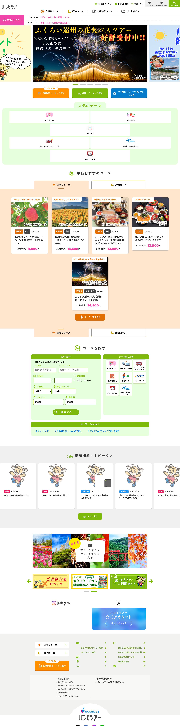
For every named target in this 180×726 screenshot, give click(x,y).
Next (151, 554)
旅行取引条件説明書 (66, 655)
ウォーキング (42, 404)
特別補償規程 (63, 665)
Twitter (78, 700)
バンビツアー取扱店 (89, 630)
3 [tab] (90, 84)
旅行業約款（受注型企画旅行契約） (72, 662)
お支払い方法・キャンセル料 (130, 625)
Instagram (94, 700)
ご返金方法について (126, 630)
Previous (29, 554)
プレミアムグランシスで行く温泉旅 (104, 404)
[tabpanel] (90, 53)
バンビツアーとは (88, 616)
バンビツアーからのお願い (68, 669)
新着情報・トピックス (90, 639)
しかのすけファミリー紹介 (92, 621)
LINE (102, 700)
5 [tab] (105, 84)
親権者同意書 (123, 634)
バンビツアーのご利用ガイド (130, 616)
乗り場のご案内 (87, 634)
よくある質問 (123, 639)
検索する (66, 385)
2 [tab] (83, 84)
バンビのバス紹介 (88, 625)
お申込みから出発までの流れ (130, 621)
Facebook (86, 700)
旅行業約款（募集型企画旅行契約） (72, 658)
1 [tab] (75, 84)
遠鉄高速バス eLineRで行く (69, 404)
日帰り (79, 353)
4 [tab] (98, 84)
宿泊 (89, 353)
